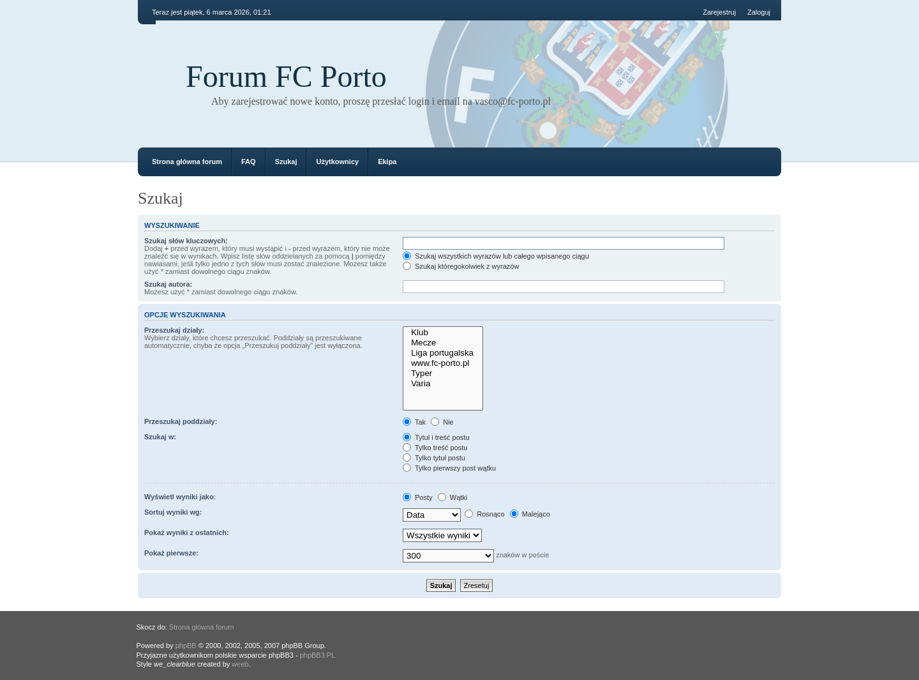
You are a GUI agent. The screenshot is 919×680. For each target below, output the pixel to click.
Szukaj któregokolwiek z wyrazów (461, 266)
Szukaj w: (160, 437)
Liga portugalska (443, 353)
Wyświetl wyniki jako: (180, 497)
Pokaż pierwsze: (171, 553)
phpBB (186, 645)
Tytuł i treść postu (436, 437)
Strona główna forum (187, 161)
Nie (442, 422)
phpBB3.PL (318, 655)
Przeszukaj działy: (174, 330)
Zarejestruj (719, 12)
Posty (418, 497)
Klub (443, 333)
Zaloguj (758, 12)
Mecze (443, 343)
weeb (240, 664)
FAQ (248, 161)
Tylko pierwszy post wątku (449, 468)
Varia (443, 384)
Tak (414, 422)
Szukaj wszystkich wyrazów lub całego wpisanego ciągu (496, 256)
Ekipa (387, 161)
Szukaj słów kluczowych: (186, 241)
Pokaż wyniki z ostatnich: (186, 532)
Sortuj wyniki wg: (173, 512)
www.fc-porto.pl (443, 363)
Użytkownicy (337, 161)
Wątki (453, 497)
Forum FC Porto (286, 76)
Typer (443, 373)
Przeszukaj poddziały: (180, 421)
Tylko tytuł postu (434, 458)
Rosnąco (484, 514)
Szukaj (286, 161)
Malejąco (530, 514)
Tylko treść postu (435, 447)
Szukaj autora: (168, 284)
